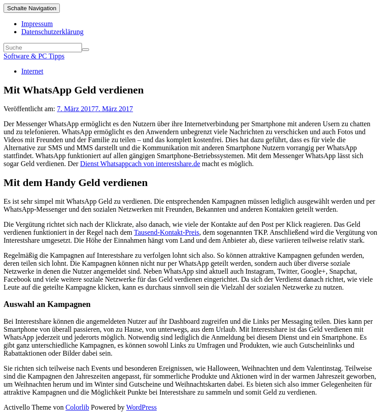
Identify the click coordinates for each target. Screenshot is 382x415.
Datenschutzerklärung (52, 31)
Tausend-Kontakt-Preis (166, 232)
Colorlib (77, 407)
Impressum (37, 23)
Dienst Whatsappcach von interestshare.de (140, 163)
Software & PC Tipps (34, 56)
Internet (32, 71)
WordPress (141, 407)
